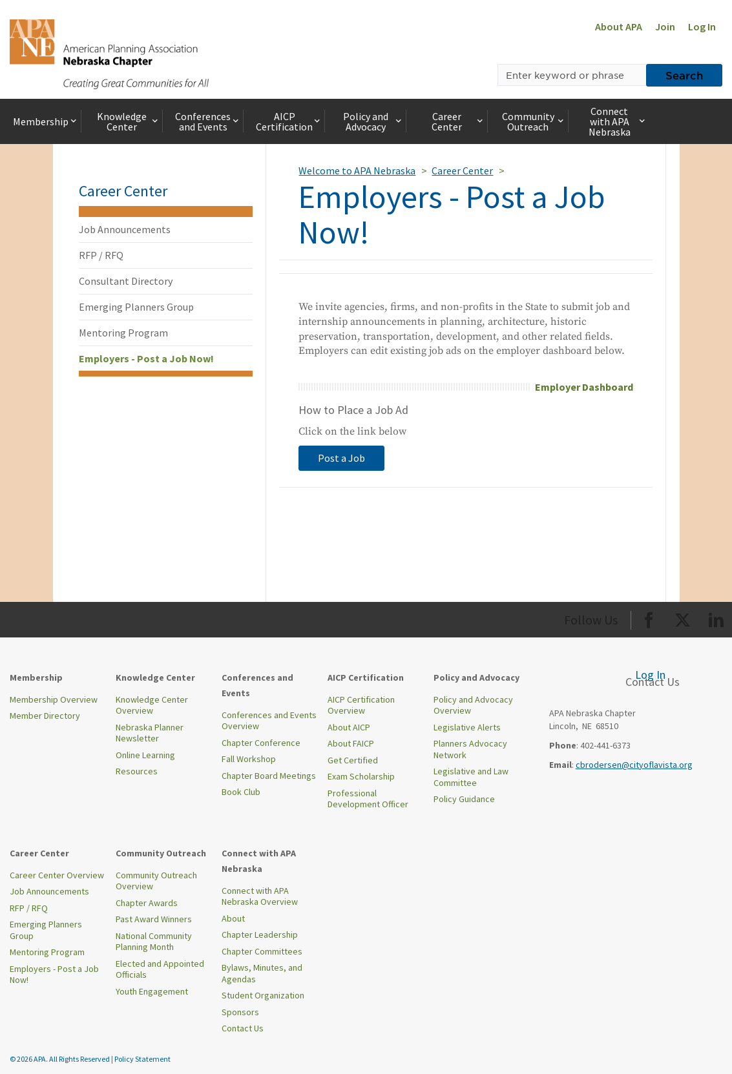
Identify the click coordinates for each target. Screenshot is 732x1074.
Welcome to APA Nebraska (356, 170)
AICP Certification (289, 121)
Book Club (241, 792)
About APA (618, 26)
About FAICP (351, 743)
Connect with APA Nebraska (618, 121)
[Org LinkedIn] (716, 618)
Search (684, 74)
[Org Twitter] (682, 618)
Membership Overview (54, 699)
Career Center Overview (57, 875)
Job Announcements (125, 229)
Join (665, 26)
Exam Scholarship (361, 776)
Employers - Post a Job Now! (146, 358)
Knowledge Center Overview (152, 705)
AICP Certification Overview (361, 705)
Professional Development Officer (368, 799)
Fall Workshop (249, 759)
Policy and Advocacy (373, 121)
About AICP (349, 727)
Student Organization (263, 995)
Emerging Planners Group (136, 306)
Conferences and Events (208, 121)
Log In (702, 26)
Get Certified (353, 760)
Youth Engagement (152, 991)
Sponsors (240, 1012)
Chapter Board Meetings (269, 775)
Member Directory (45, 715)
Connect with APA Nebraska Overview (260, 896)
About (233, 918)
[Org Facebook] (649, 618)
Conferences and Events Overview (269, 720)
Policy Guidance (464, 799)
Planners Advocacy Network (470, 749)
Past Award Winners (154, 919)
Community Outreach (534, 121)
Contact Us (243, 1028)
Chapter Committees (262, 951)
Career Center (458, 121)
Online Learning (145, 755)
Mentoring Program (123, 332)
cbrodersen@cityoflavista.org (634, 764)
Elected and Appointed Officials (160, 969)
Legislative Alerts (467, 727)
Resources (137, 771)
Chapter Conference (261, 743)
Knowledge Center (128, 121)
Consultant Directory (126, 280)
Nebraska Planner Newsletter (149, 733)
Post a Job (341, 457)
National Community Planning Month (154, 941)
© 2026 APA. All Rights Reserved (60, 1059)
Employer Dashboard (584, 386)
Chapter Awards (147, 903)
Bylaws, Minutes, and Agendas (262, 973)
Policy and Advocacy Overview (473, 705)
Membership (46, 121)
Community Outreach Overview (156, 881)
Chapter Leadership (260, 934)
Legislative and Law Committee (471, 777)
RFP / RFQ (101, 255)
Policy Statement (142, 1059)
